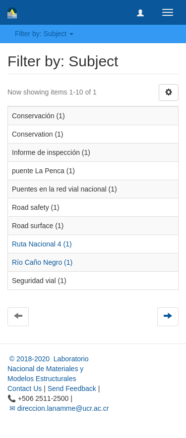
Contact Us (24, 388)
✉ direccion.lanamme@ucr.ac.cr (58, 408)
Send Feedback (72, 388)
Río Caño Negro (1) (42, 262)
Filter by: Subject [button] (44, 34)
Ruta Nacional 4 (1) (42, 244)
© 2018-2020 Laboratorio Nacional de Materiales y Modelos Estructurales (48, 369)
